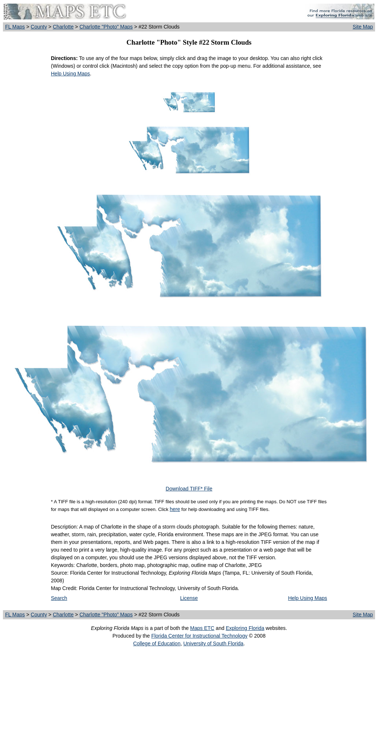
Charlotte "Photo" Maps (106, 27)
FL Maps (15, 27)
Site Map (363, 27)
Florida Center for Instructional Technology (199, 636)
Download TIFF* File (189, 489)
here (175, 509)
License (189, 598)
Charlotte (63, 27)
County (39, 27)
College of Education (156, 643)
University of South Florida (213, 643)
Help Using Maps (70, 73)
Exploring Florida (245, 628)
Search (59, 598)
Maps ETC (202, 628)
